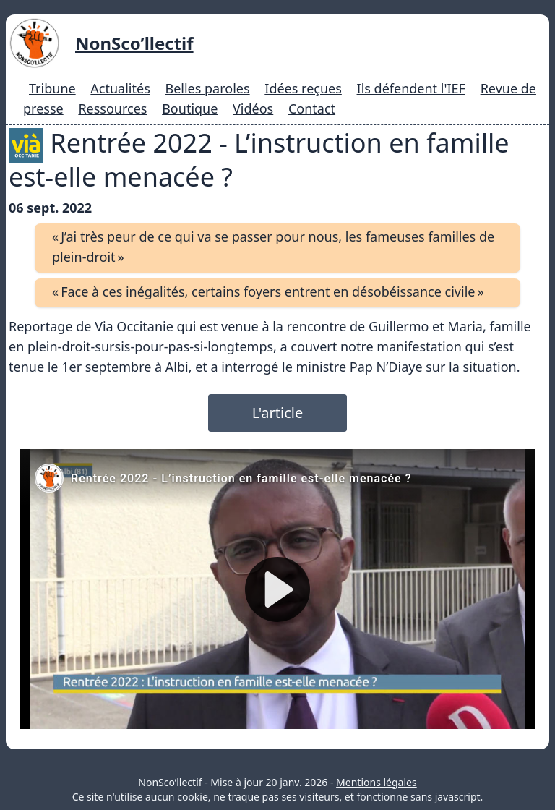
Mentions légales (376, 782)
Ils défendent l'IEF (411, 88)
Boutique (190, 108)
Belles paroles (207, 88)
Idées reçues (303, 88)
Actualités (120, 88)
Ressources (112, 108)
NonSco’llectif (134, 43)
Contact (311, 108)
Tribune (52, 88)
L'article (277, 412)
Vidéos (253, 108)
